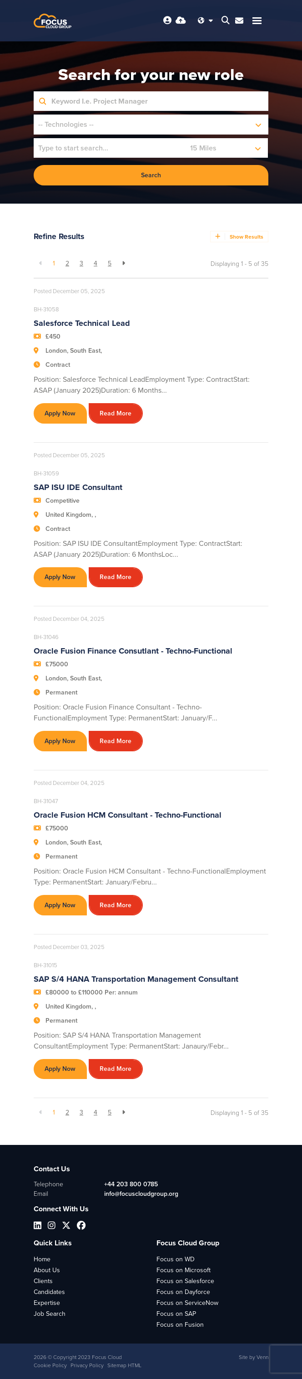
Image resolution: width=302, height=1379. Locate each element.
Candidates (49, 1292)
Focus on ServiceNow (187, 1303)
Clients (43, 1281)
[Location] (110, 148)
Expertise (47, 1303)
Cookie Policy (50, 1365)
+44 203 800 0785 (131, 1184)
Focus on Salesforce (185, 1281)
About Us (47, 1270)
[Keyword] (157, 101)
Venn (262, 1357)
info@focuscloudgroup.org (141, 1194)
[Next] (123, 263)
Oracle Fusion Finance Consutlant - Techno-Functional (133, 651)
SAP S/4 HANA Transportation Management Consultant (136, 979)
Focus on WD (175, 1259)
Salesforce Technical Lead (82, 323)
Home (42, 1259)
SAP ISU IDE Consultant (78, 487)
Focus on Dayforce (183, 1292)
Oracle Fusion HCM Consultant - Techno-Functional (127, 815)
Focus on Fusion (180, 1324)
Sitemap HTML (124, 1365)
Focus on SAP (176, 1314)
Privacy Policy (87, 1365)
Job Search (49, 1314)
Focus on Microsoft (183, 1270)
